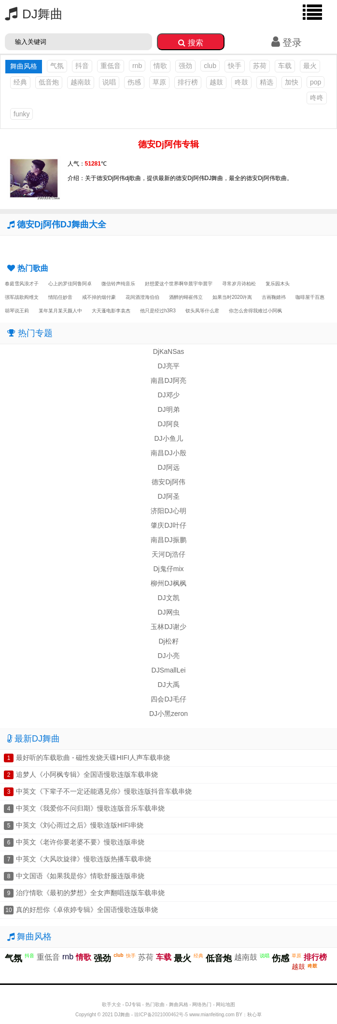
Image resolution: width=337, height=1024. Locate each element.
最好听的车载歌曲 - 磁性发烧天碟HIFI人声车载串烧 (93, 757)
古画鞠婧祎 (274, 297)
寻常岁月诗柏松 (239, 283)
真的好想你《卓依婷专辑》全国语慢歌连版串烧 (87, 909)
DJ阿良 (168, 424)
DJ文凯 (168, 598)
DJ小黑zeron (168, 713)
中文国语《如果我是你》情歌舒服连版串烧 (80, 876)
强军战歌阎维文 (22, 297)
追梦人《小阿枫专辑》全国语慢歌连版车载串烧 (87, 774)
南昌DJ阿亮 (168, 380)
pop (315, 82)
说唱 (109, 82)
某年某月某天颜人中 (60, 310)
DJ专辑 (133, 1004)
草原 (159, 82)
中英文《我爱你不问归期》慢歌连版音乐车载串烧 (90, 808)
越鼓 (216, 82)
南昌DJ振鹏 (168, 540)
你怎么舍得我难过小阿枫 (255, 310)
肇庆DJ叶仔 (168, 525)
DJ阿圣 (168, 496)
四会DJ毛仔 (168, 699)
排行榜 (188, 82)
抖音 (82, 66)
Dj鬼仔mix (169, 569)
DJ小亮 (168, 655)
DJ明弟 (168, 409)
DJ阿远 (168, 467)
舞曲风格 (178, 1004)
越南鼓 (80, 82)
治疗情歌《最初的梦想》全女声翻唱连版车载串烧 (90, 893)
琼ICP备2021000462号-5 (161, 1014)
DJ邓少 (168, 395)
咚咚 (316, 97)
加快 (291, 82)
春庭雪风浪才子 (22, 283)
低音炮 (49, 82)
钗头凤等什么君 (202, 310)
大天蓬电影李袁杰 (111, 310)
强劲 (185, 66)
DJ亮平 (168, 366)
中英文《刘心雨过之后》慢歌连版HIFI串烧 (79, 825)
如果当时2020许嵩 (232, 297)
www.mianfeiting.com (212, 1014)
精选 (266, 82)
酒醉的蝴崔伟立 (186, 297)
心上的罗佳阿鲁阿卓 (70, 283)
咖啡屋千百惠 (309, 297)
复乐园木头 (278, 283)
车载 (285, 66)
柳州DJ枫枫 (168, 583)
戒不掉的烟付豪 (99, 297)
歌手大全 (111, 1004)
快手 (234, 66)
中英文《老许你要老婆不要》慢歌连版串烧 (80, 842)
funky (21, 114)
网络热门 (201, 1004)
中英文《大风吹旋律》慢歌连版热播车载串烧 (83, 859)
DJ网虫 (168, 612)
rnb (137, 66)
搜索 (190, 43)
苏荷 (260, 66)
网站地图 (225, 1004)
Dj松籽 (168, 641)
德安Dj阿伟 (168, 482)
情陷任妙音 (60, 297)
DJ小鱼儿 (168, 438)
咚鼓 (241, 82)
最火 (310, 66)
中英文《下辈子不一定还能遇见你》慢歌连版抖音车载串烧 (104, 791)
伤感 (134, 82)
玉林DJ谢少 (168, 627)
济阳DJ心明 (168, 511)
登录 (286, 42)
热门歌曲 (155, 1004)
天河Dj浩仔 (168, 554)
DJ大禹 (168, 684)
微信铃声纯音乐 (118, 283)
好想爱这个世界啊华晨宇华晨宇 (178, 283)
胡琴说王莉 (17, 310)
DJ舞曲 (31, 14)
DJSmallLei (169, 670)
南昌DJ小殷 (168, 453)
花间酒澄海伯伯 (142, 297)
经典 (20, 82)
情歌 (160, 66)
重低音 (110, 66)
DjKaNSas (168, 351)
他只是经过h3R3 (158, 310)
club (210, 66)
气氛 (57, 66)
